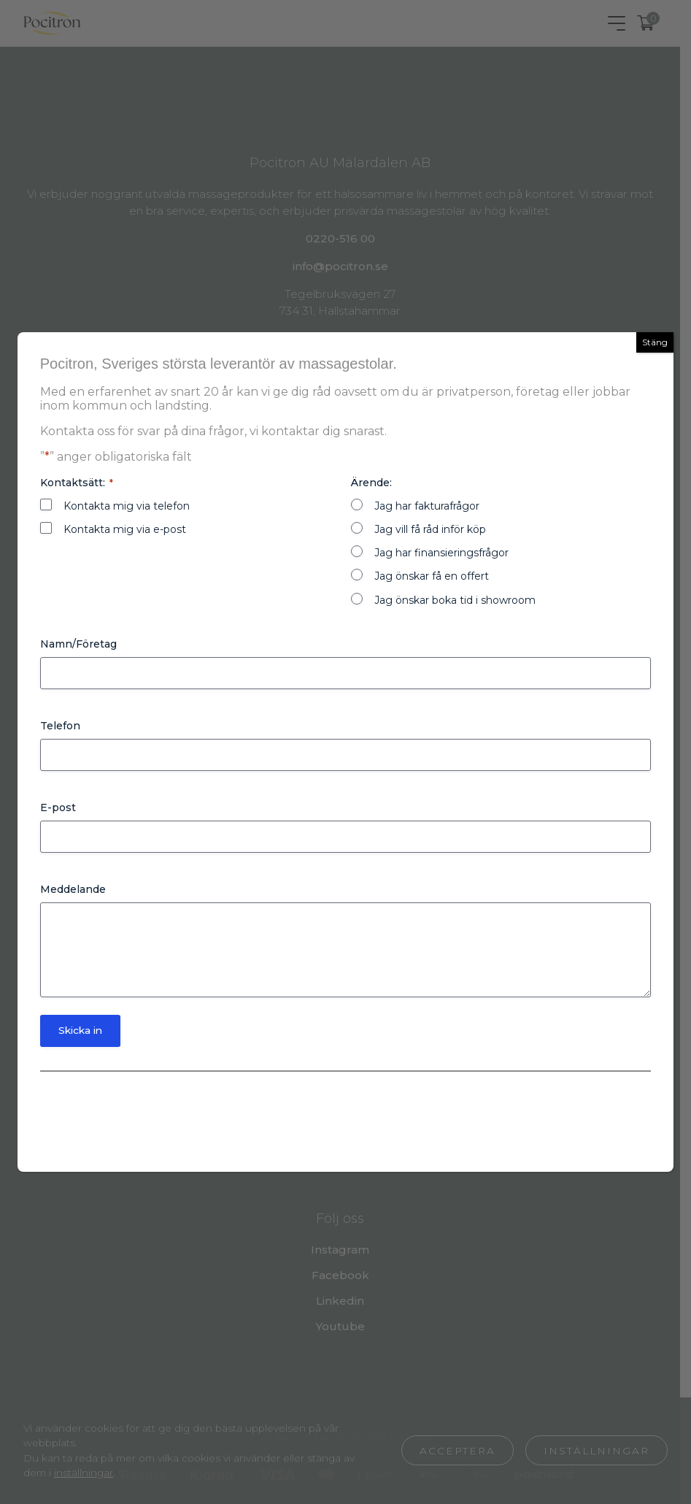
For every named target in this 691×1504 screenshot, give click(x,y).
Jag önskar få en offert (432, 573)
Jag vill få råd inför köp (431, 527)
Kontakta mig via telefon (126, 503)
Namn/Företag (78, 641)
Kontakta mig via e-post (124, 527)
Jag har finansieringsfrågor (442, 550)
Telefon (60, 723)
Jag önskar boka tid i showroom (455, 598)
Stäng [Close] (655, 339)
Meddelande (73, 887)
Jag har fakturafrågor (427, 503)
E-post (58, 805)
